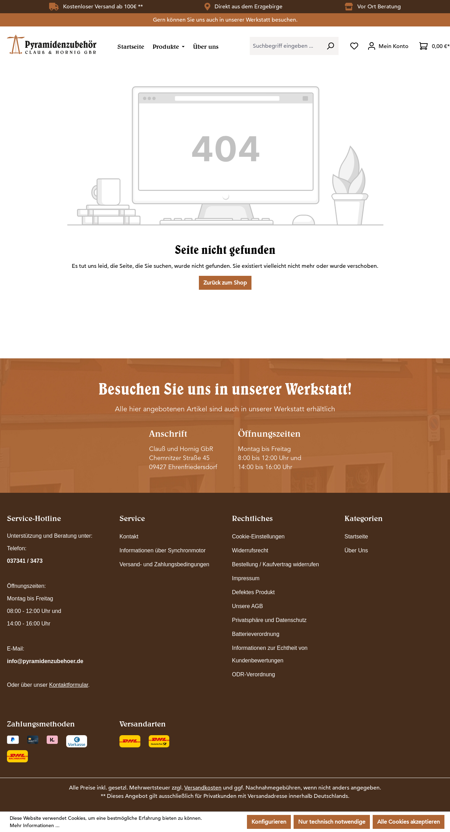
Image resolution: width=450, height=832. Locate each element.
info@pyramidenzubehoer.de (45, 661)
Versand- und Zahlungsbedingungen (164, 564)
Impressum (245, 578)
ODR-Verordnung (253, 674)
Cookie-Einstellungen (258, 536)
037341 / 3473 (24, 561)
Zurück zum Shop (225, 282)
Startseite (356, 536)
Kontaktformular (68, 685)
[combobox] (286, 46)
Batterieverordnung (255, 634)
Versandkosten (203, 787)
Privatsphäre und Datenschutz (269, 620)
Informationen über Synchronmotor (162, 550)
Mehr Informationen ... (35, 825)
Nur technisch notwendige (331, 821)
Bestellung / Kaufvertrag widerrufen (275, 564)
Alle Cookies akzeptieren (408, 821)
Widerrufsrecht (250, 550)
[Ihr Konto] (389, 46)
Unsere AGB (247, 606)
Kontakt (128, 536)
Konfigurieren (268, 821)
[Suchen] (330, 46)
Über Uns (356, 550)
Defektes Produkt (253, 592)
